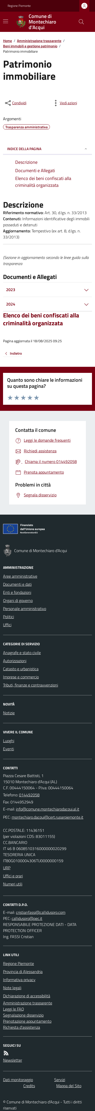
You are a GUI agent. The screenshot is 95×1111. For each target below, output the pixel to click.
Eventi (8, 749)
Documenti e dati (17, 584)
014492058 (29, 795)
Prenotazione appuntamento (27, 1021)
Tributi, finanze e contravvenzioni (30, 685)
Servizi (59, 1080)
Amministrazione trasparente (39, 40)
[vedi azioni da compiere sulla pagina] (64, 103)
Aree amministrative (20, 576)
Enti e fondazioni (17, 592)
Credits (29, 1086)
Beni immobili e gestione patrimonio (30, 46)
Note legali (12, 988)
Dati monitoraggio (18, 1080)
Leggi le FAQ (13, 1009)
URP (6, 868)
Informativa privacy (19, 980)
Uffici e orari (13, 876)
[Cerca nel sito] (79, 22)
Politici (8, 617)
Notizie (9, 713)
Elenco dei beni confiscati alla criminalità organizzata (41, 319)
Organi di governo (18, 600)
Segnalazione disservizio (23, 1015)
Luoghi (8, 741)
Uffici (7, 625)
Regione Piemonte (19, 6)
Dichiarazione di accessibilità (26, 996)
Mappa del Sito (68, 1086)
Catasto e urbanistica (21, 669)
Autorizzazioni (14, 661)
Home (7, 40)
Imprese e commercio (21, 677)
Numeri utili (12, 884)
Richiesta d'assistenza (21, 1027)
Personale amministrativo (24, 608)
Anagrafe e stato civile (22, 653)
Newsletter (12, 1060)
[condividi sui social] (15, 103)
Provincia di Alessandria (23, 971)
